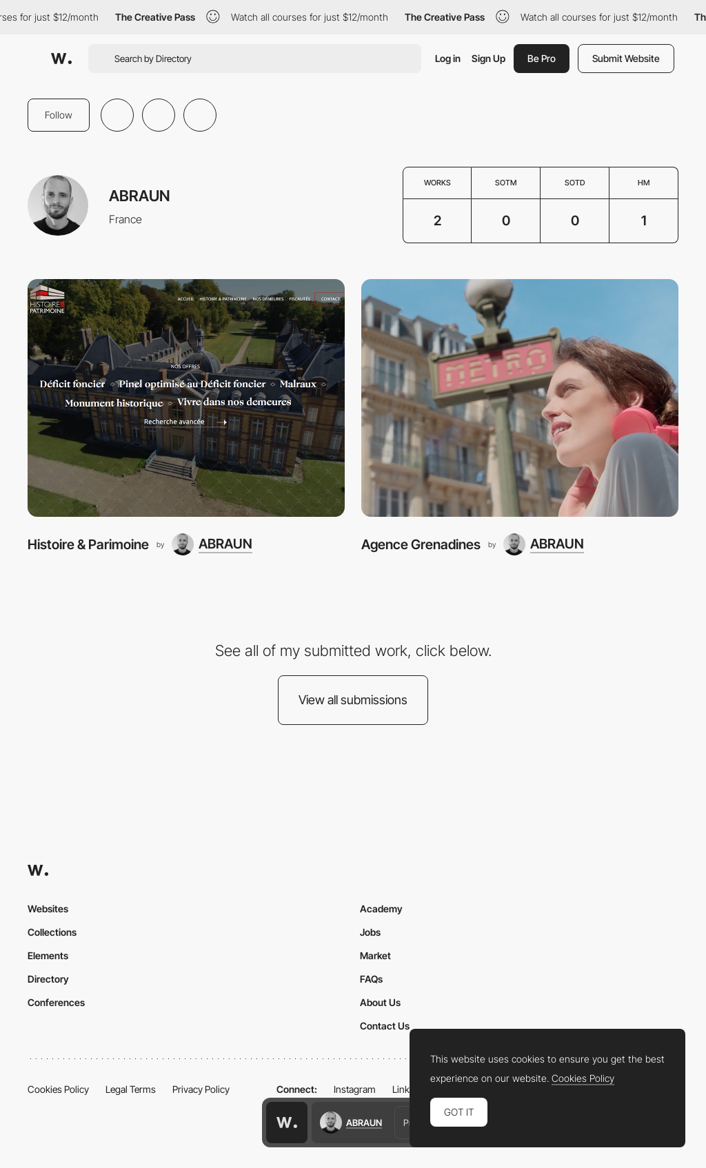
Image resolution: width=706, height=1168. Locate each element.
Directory (48, 979)
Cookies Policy (58, 1089)
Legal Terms (130, 1089)
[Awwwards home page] (286, 1122)
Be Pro (541, 58)
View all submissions (353, 700)
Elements (48, 955)
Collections (52, 932)
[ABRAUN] (212, 544)
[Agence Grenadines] (519, 398)
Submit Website (626, 58)
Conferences (56, 1002)
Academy (381, 908)
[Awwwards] (61, 58)
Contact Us (385, 1026)
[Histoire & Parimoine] (186, 398)
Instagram (355, 1089)
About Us (380, 1002)
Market (375, 955)
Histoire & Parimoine (88, 544)
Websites (48, 908)
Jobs (370, 932)
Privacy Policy (201, 1089)
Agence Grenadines (421, 544)
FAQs (371, 979)
